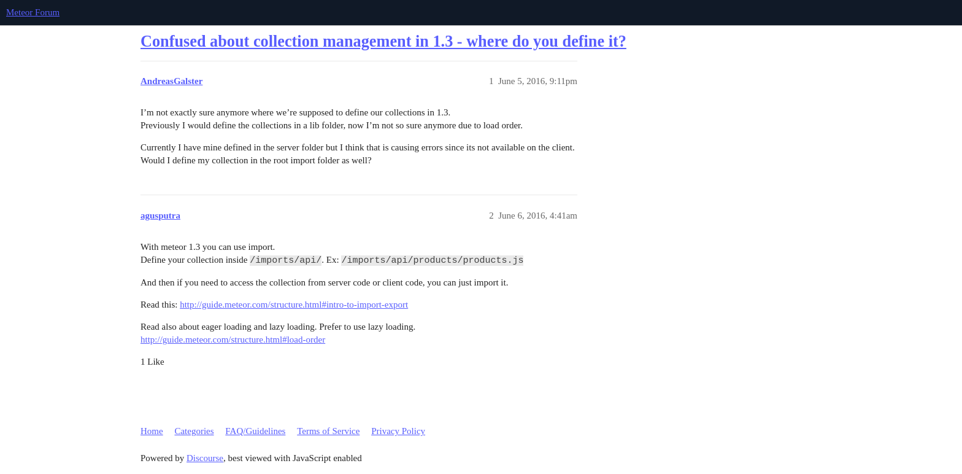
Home (151, 431)
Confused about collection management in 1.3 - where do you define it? (383, 41)
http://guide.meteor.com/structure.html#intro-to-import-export (294, 304)
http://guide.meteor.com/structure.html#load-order (232, 339)
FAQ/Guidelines (255, 431)
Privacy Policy (398, 431)
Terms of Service (328, 431)
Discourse (205, 458)
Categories (194, 431)
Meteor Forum (33, 12)
